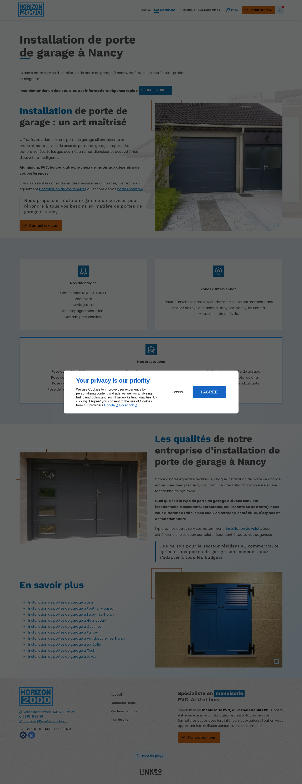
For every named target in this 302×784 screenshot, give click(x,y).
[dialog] (151, 392)
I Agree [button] (209, 392)
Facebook (126, 405)
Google (109, 405)
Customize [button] (178, 392)
